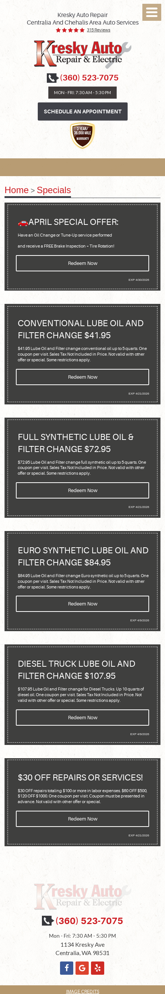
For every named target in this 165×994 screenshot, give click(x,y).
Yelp (97, 968)
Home (17, 190)
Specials (54, 190)
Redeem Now (82, 263)
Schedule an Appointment (83, 111)
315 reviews (98, 30)
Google (82, 968)
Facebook (66, 968)
